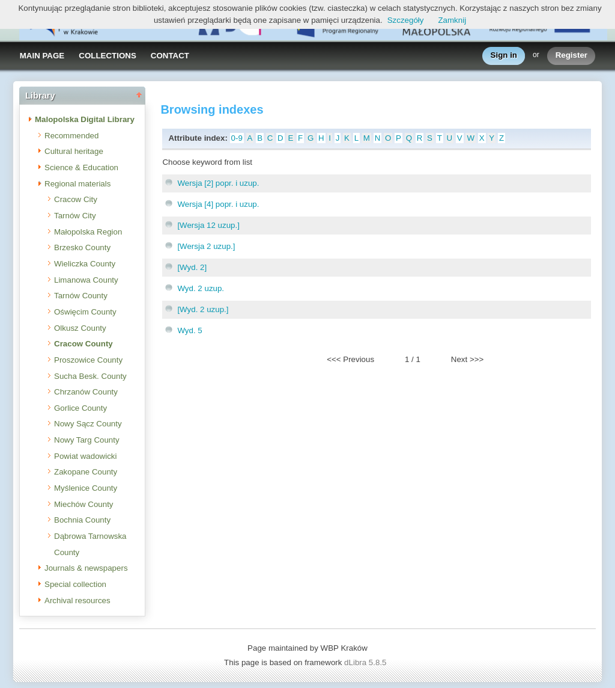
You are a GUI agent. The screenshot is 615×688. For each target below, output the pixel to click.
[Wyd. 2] (192, 267)
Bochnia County (82, 519)
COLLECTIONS (107, 55)
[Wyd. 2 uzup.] (202, 309)
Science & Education (81, 167)
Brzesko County (82, 247)
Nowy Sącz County (88, 423)
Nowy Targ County (87, 439)
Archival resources (77, 600)
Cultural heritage (73, 151)
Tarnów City (75, 215)
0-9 (237, 138)
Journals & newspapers (86, 568)
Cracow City (75, 199)
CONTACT (170, 55)
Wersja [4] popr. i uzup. (218, 204)
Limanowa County (86, 279)
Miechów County (84, 504)
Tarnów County (81, 295)
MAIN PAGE (42, 55)
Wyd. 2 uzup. (200, 288)
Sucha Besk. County (90, 376)
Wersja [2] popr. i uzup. (218, 183)
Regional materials (77, 183)
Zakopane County (85, 471)
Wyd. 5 (189, 330)
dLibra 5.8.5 (366, 662)
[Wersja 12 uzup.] (208, 225)
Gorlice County (80, 408)
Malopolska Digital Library (85, 119)
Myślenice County (85, 488)
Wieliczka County (84, 263)
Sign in (504, 55)
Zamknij (452, 20)
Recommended (71, 135)
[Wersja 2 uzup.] (206, 246)
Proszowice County (88, 359)
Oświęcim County (85, 311)
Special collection (75, 584)
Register (571, 55)
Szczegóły (405, 20)
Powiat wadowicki (85, 456)
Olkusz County (80, 328)
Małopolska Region (88, 231)
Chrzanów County (86, 391)
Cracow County (83, 343)
